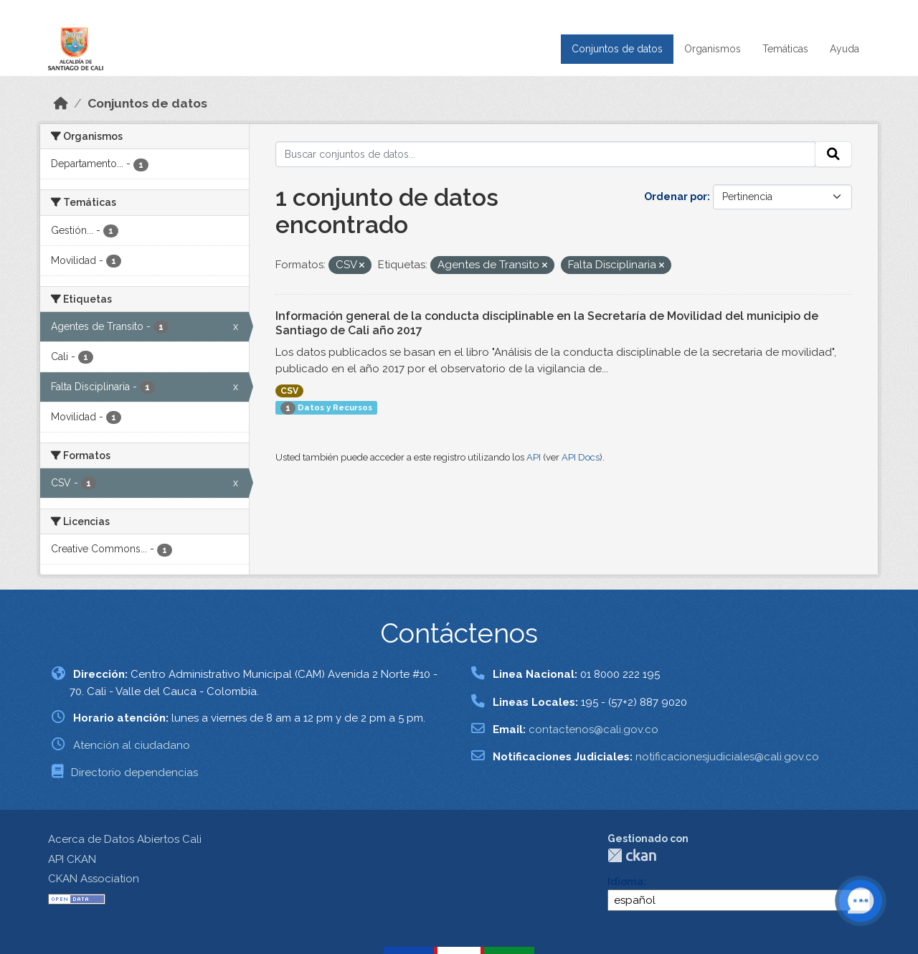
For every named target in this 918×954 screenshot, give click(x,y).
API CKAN (72, 859)
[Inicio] (61, 103)
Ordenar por (675, 196)
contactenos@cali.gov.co (593, 729)
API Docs (581, 457)
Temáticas (785, 49)
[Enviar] (833, 154)
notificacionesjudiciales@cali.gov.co (727, 756)
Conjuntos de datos (617, 49)
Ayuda (844, 49)
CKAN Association (93, 878)
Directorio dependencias (134, 772)
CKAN (631, 855)
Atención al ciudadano (131, 745)
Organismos (712, 49)
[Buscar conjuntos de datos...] (545, 154)
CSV (289, 391)
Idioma (625, 881)
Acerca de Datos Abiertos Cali (125, 839)
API (533, 457)
